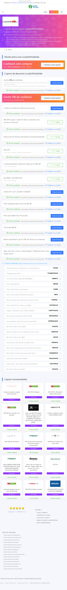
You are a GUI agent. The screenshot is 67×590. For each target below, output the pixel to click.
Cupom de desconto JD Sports (11, 556)
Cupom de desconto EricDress (11, 540)
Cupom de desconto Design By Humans (14, 554)
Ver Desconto (12, 399)
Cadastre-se (53, 12)
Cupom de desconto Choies (10, 566)
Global (8, 49)
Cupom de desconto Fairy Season (12, 544)
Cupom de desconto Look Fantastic (12, 569)
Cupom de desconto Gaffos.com (12, 564)
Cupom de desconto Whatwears (12, 547)
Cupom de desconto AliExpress (11, 535)
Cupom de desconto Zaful (10, 552)
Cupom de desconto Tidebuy (11, 559)
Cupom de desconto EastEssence (12, 537)
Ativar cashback (57, 83)
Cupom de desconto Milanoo (11, 549)
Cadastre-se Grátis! (53, 90)
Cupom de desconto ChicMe (10, 542)
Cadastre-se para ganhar (52, 65)
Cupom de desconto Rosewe (11, 561)
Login (45, 12)
